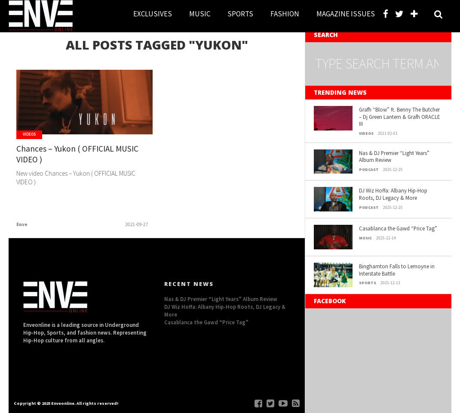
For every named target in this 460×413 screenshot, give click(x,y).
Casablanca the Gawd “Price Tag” (398, 228)
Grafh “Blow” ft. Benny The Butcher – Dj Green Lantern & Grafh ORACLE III (399, 116)
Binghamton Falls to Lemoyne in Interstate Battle (397, 270)
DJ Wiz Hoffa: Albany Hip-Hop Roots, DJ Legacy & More (393, 194)
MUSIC (199, 14)
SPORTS (240, 14)
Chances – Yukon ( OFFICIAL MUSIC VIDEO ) (77, 154)
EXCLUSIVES (152, 14)
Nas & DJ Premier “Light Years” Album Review (394, 156)
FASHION (284, 14)
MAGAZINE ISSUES (345, 14)
